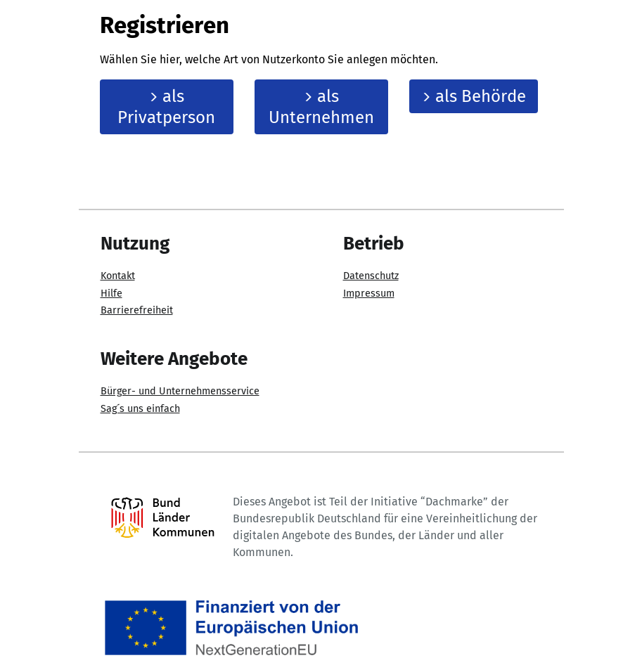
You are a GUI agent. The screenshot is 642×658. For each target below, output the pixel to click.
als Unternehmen (321, 106)
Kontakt (118, 276)
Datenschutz (371, 276)
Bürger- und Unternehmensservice (180, 391)
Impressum (368, 293)
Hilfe (111, 293)
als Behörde (473, 96)
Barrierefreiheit (137, 310)
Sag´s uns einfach (140, 409)
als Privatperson (166, 106)
